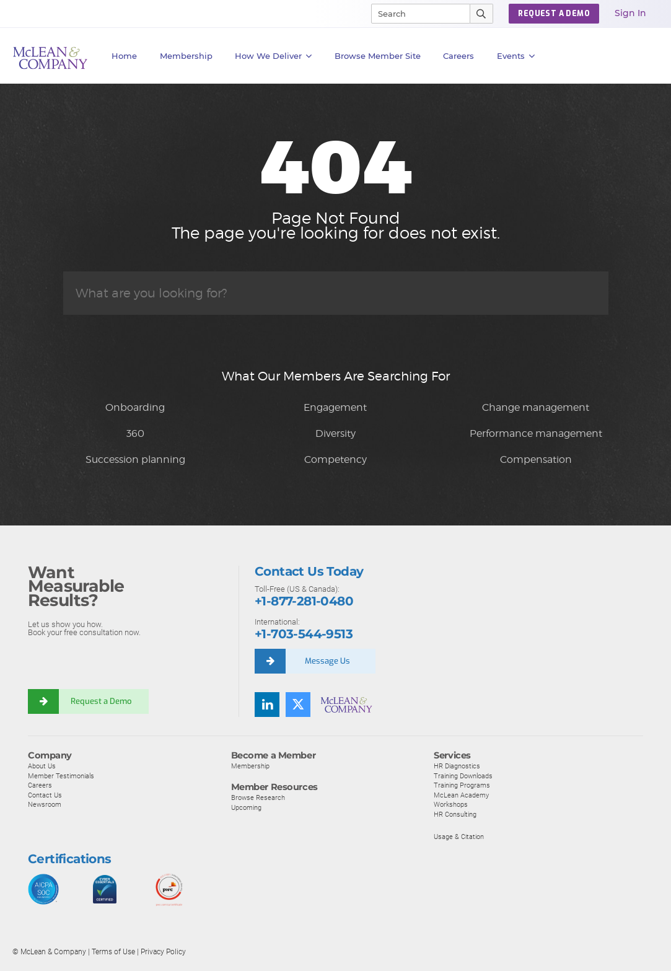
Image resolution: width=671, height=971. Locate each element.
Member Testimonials (61, 775)
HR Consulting (455, 814)
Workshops (451, 804)
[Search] (415, 13)
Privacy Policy (163, 951)
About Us (42, 766)
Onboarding (135, 407)
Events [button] (516, 56)
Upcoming (246, 807)
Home (124, 56)
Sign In (630, 13)
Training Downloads (463, 775)
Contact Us (45, 795)
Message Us (327, 661)
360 (135, 433)
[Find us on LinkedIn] (267, 704)
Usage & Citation (459, 836)
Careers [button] (458, 56)
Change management (535, 407)
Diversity (335, 433)
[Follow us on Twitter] (298, 704)
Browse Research (258, 797)
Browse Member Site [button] (378, 56)
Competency (335, 459)
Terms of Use (113, 951)
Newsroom (44, 804)
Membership (186, 56)
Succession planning (135, 459)
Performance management (536, 433)
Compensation (536, 459)
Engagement (335, 407)
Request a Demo (101, 701)
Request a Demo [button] (554, 14)
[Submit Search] (481, 14)
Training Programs (462, 785)
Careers (40, 785)
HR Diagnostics (457, 766)
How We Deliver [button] (273, 56)
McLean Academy (461, 795)
